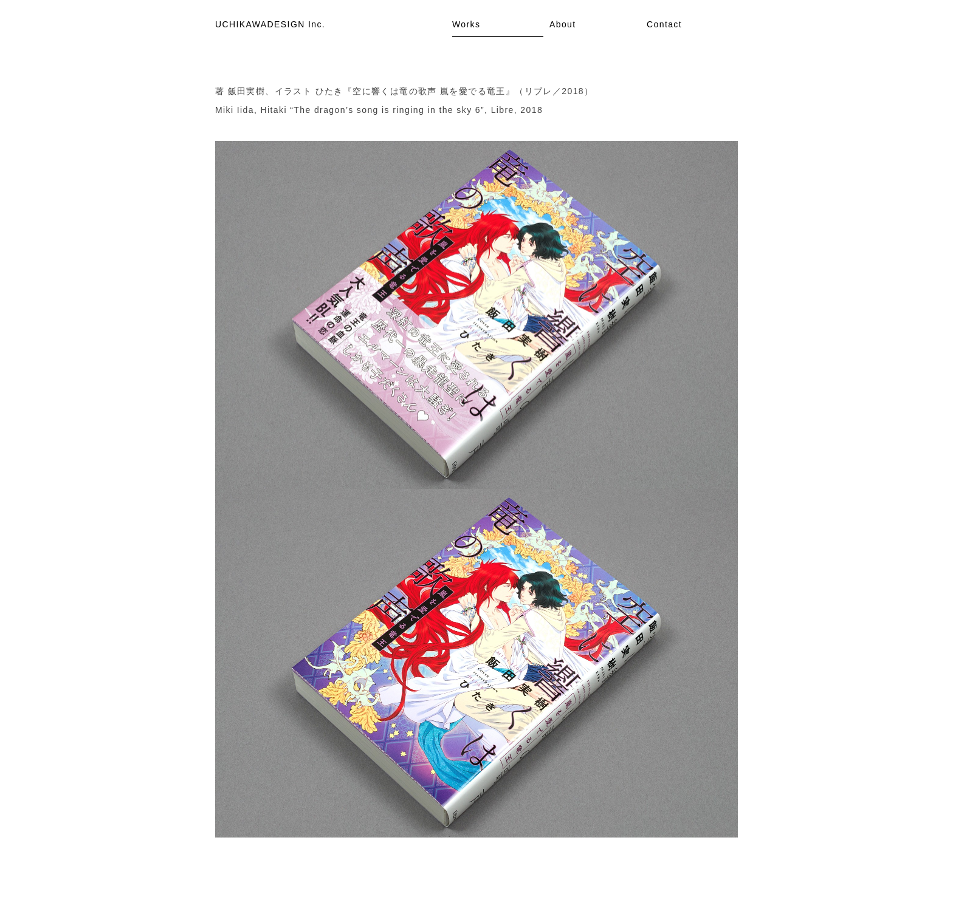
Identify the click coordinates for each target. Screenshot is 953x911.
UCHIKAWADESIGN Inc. (270, 24)
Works (466, 24)
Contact (664, 24)
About (562, 24)
